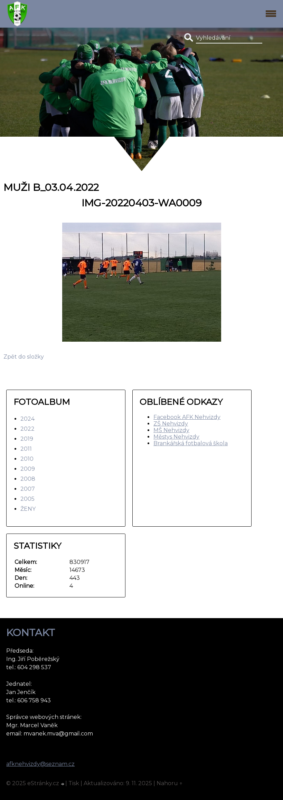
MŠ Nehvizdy (171, 430)
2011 (26, 449)
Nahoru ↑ (170, 783)
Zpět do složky (23, 356)
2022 (27, 429)
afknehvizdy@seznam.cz (40, 764)
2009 (27, 469)
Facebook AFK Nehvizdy (186, 417)
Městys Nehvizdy (176, 436)
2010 (27, 459)
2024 (27, 419)
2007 (27, 489)
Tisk (73, 783)
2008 (27, 479)
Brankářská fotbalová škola (190, 443)
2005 (27, 499)
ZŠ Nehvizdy (170, 423)
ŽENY (28, 509)
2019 (26, 439)
